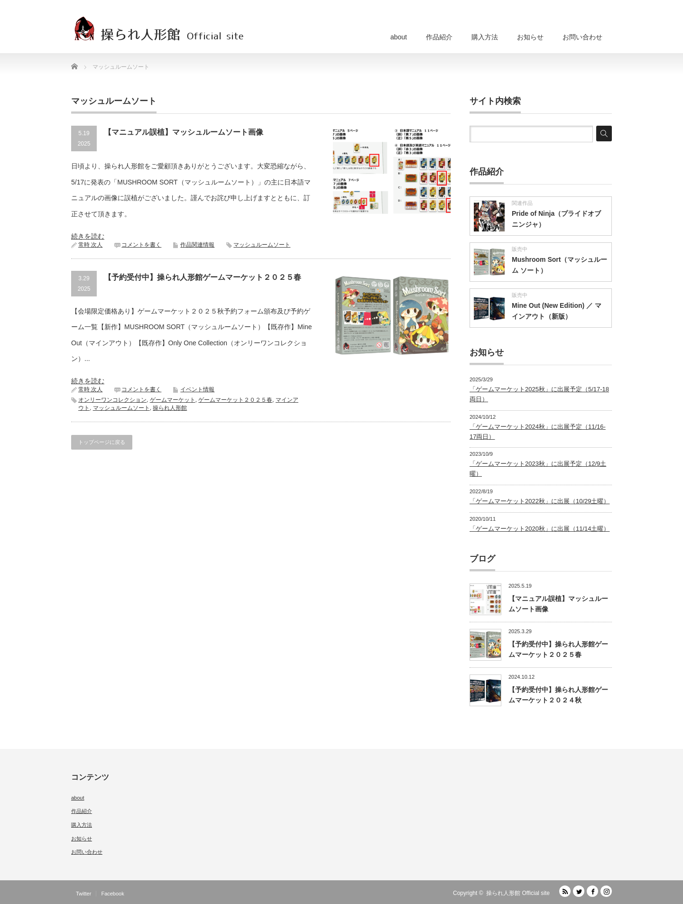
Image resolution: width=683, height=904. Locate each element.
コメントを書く (141, 244)
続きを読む (87, 236)
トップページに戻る (101, 442)
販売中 (519, 249)
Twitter (83, 893)
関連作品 (522, 203)
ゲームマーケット (172, 400)
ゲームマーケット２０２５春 (235, 400)
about (398, 37)
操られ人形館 (170, 408)
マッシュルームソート (261, 244)
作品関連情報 (197, 244)
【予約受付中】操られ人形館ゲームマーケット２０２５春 (202, 277)
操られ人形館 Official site (518, 893)
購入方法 (484, 37)
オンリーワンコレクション (112, 400)
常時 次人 (90, 244)
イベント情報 (197, 389)
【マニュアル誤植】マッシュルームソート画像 (183, 132)
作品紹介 (439, 37)
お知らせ (530, 37)
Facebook (112, 893)
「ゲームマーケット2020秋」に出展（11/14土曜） (539, 528)
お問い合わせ (582, 37)
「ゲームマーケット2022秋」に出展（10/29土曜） (539, 501)
